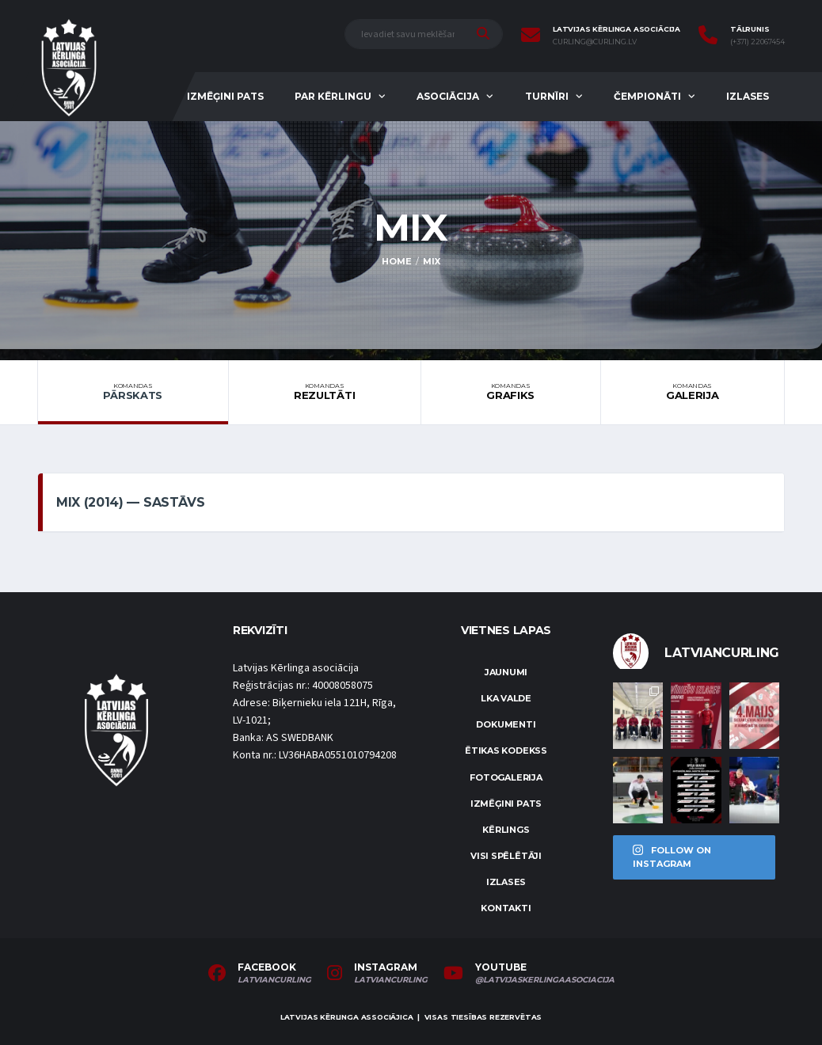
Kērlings (505, 829)
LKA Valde (506, 698)
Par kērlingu (333, 96)
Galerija (693, 392)
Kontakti (506, 908)
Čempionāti (647, 96)
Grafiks (510, 392)
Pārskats (133, 392)
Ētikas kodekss (506, 750)
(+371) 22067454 (757, 42)
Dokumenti (505, 724)
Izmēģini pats (225, 96)
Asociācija (448, 96)
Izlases (747, 96)
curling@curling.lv (595, 42)
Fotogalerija (506, 777)
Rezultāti (325, 392)
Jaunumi (506, 672)
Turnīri (547, 96)
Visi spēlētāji (506, 855)
